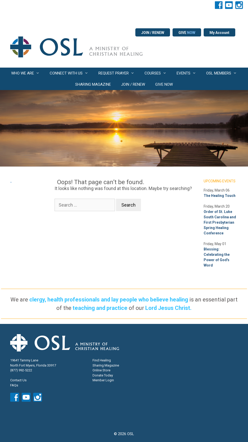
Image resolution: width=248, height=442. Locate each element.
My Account (219, 33)
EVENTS (189, 73)
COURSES (158, 73)
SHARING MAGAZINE (93, 84)
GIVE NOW (164, 84)
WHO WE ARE (28, 73)
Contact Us (18, 380)
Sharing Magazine (106, 365)
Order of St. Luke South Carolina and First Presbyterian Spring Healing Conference (220, 222)
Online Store (101, 370)
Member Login (103, 380)
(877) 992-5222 (21, 370)
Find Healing (102, 360)
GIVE (186, 33)
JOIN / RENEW (152, 33)
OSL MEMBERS (224, 73)
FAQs (14, 385)
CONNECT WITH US (71, 73)
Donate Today (103, 375)
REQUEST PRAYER (118, 73)
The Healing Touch (220, 196)
